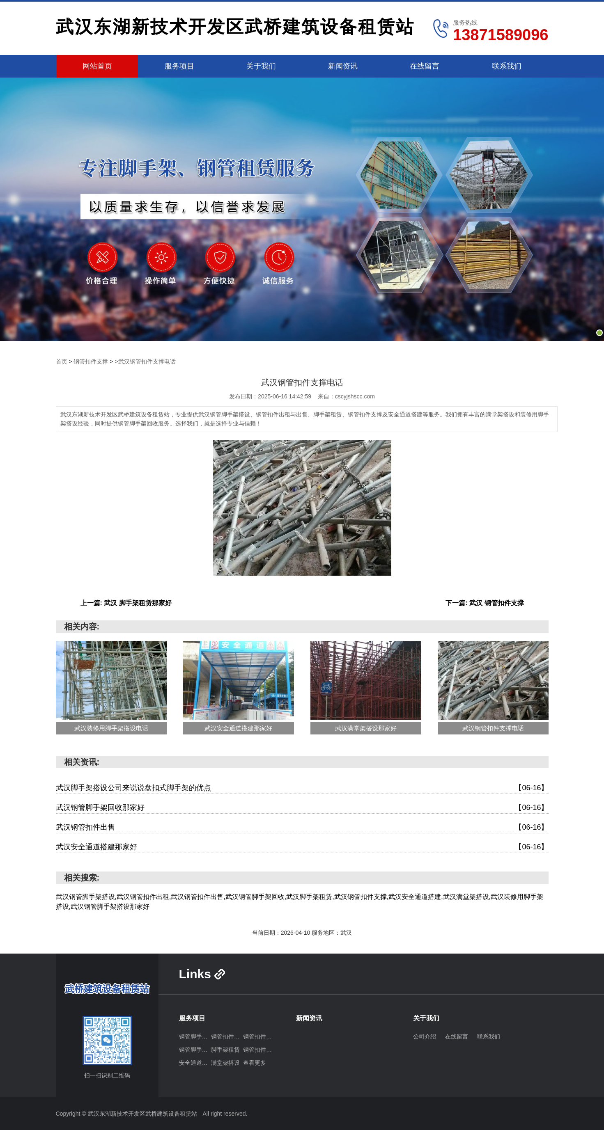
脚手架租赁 (225, 1049)
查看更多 (254, 1062)
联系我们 (506, 66)
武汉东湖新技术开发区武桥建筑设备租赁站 (235, 27)
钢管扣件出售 (259, 1036)
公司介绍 (424, 1036)
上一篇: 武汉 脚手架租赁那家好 (126, 602)
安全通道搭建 (195, 1062)
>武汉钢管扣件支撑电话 (145, 361)
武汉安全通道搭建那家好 (302, 847)
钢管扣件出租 (227, 1036)
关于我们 (261, 66)
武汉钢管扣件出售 (302, 827)
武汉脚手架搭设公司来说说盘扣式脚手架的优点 (302, 788)
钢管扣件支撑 (90, 361)
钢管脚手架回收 (195, 1049)
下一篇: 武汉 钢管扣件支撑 (485, 602)
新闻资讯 (343, 66)
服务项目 (179, 66)
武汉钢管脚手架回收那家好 (302, 807)
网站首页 (97, 66)
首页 (61, 361)
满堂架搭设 (225, 1062)
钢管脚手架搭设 (195, 1036)
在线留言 (424, 66)
